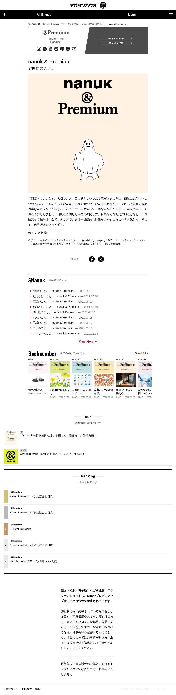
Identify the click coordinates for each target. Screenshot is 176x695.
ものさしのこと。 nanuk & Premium (65, 308)
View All (141, 355)
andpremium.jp (119, 38)
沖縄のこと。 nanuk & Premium (62, 292)
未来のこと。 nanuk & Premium (62, 319)
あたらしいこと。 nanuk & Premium (65, 297)
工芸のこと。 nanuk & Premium (62, 303)
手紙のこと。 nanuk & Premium (62, 324)
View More (88, 343)
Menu (150, 14)
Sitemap (9, 690)
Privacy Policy (31, 690)
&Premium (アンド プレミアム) (64, 24)
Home (45, 24)
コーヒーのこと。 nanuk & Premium (65, 335)
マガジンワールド (88, 5)
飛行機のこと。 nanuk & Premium (64, 313)
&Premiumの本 (119, 44)
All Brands (27, 14)
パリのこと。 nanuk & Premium (62, 329)
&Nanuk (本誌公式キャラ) (92, 24)
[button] (144, 380)
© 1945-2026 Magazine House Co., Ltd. (143, 690)
